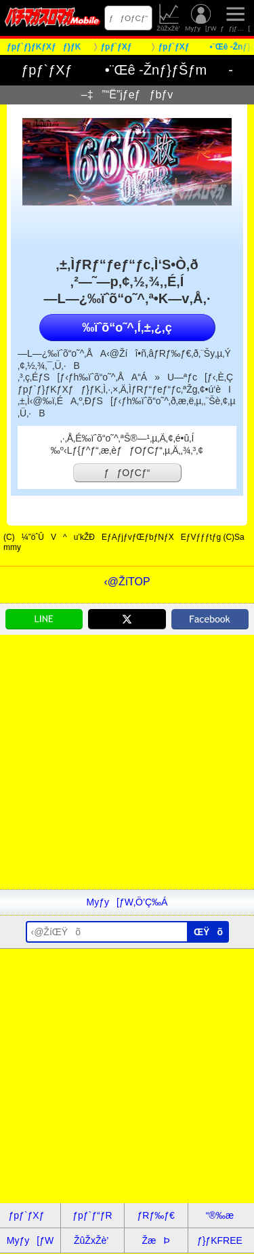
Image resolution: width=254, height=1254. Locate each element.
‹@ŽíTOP (127, 581)
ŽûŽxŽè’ (169, 18)
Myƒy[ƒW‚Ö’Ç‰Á (127, 902)
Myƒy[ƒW (201, 18)
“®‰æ (220, 1215)
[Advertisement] (127, 762)
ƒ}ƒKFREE (219, 1240)
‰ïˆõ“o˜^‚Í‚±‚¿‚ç (126, 327)
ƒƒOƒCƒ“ (128, 18)
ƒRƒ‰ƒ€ (155, 1215)
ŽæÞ (155, 1240)
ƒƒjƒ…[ (235, 18)
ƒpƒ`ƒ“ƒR (92, 1215)
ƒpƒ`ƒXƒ (30, 1215)
